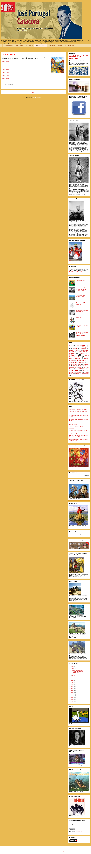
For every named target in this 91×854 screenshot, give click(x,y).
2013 (72, 697)
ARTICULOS (29, 45)
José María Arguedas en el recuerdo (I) (82, 311)
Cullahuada (78, 317)
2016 (72, 690)
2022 (72, 680)
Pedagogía (81, 368)
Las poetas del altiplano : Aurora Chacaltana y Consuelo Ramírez (82, 289)
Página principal (8, 45)
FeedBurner (79, 831)
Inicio (33, 92)
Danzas (71, 350)
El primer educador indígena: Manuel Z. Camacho (80, 297)
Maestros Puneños (76, 362)
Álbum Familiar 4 (6, 69)
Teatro (77, 373)
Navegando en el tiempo (75, 367)
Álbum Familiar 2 (6, 75)
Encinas (71, 353)
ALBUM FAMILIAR (40, 45)
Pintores (85, 370)
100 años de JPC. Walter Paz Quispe (78, 409)
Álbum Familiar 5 (6, 66)
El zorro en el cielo (80, 280)
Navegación (83, 365)
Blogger (63, 851)
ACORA (60, 45)
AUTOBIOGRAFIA (70, 45)
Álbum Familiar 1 (6, 78)
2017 (72, 688)
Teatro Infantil (85, 373)
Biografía (75, 348)
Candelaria (83, 348)
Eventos (82, 353)
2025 (72, 666)
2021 (72, 682)
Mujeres (86, 364)
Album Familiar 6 (6, 64)
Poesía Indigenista (75, 372)
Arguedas (71, 347)
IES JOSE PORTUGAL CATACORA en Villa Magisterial (77, 671)
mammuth (49, 851)
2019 (72, 684)
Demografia (78, 350)
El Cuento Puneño (82, 351)
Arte (77, 347)
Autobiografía (85, 347)
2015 (72, 692)
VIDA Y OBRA (19, 45)
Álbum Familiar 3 (6, 72)
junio (73, 675)
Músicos (75, 365)
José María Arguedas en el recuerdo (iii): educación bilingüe (82, 334)
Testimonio (73, 375)
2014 (72, 695)
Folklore (72, 355)
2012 (72, 699)
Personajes (73, 370)
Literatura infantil (81, 360)
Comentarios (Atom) (36, 97)
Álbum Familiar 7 (6, 61)
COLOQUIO (52, 45)
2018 (72, 686)
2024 (72, 678)
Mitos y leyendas (74, 364)
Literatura (77, 358)
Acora (70, 345)
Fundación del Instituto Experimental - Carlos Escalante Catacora (78, 436)
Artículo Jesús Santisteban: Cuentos (78, 430)
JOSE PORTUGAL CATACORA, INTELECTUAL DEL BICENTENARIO (78, 57)
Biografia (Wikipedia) (74, 433)
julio (73, 668)
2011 (72, 701)
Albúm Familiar (80, 345)
